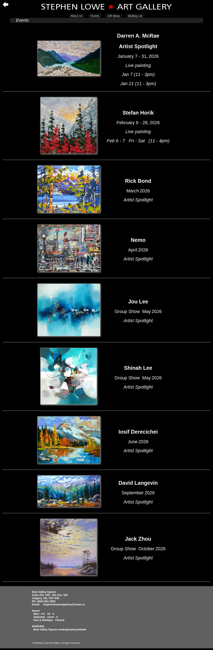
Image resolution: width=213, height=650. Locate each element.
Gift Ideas (113, 16)
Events (95, 16)
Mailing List (135, 16)
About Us (76, 16)
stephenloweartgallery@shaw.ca (64, 604)
